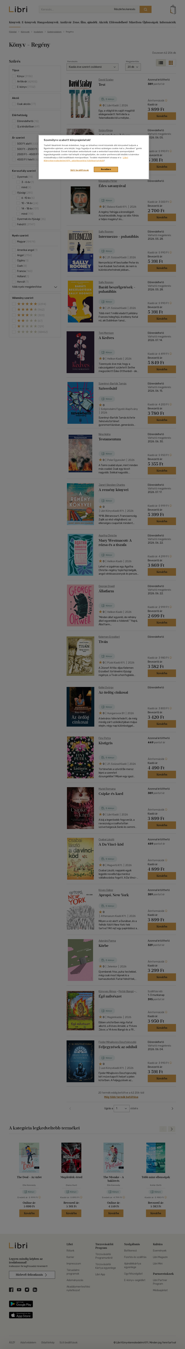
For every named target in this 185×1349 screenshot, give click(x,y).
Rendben (106, 169)
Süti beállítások (79, 170)
